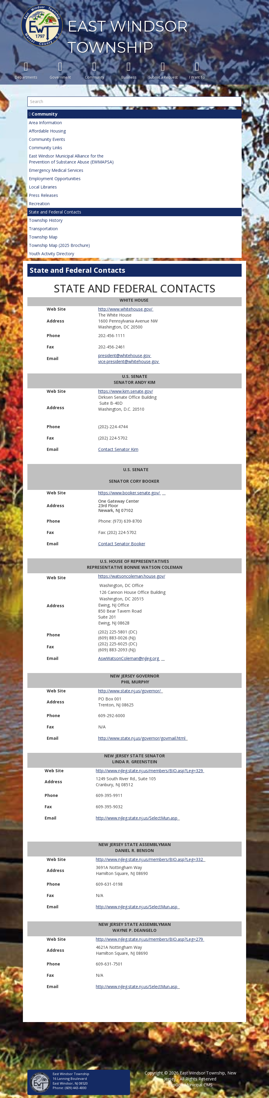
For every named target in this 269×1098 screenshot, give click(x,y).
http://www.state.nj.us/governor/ (130, 691)
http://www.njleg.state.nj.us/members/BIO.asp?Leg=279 (150, 939)
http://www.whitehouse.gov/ (126, 309)
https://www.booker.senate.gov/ (129, 493)
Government (60, 70)
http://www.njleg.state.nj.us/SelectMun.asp (137, 818)
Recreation (39, 203)
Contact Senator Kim (118, 449)
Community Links (45, 147)
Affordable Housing (47, 131)
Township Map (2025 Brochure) (59, 245)
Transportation (43, 228)
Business (129, 70)
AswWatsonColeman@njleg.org (129, 658)
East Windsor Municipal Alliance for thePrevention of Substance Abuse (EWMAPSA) (71, 159)
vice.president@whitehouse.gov (129, 361)
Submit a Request (163, 70)
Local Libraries (43, 187)
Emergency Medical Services (56, 170)
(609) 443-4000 (76, 1087)
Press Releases (43, 195)
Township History (45, 220)
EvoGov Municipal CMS (190, 1085)
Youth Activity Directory (51, 253)
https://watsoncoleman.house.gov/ (131, 576)
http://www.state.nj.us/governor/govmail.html (142, 738)
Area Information (45, 122)
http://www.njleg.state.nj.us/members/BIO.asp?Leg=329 (150, 770)
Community (94, 70)
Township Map (43, 237)
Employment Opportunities (55, 178)
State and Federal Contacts (55, 212)
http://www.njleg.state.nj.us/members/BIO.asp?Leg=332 (150, 859)
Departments (26, 70)
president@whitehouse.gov (124, 355)
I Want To (197, 70)
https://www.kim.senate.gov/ (125, 391)
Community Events (47, 139)
